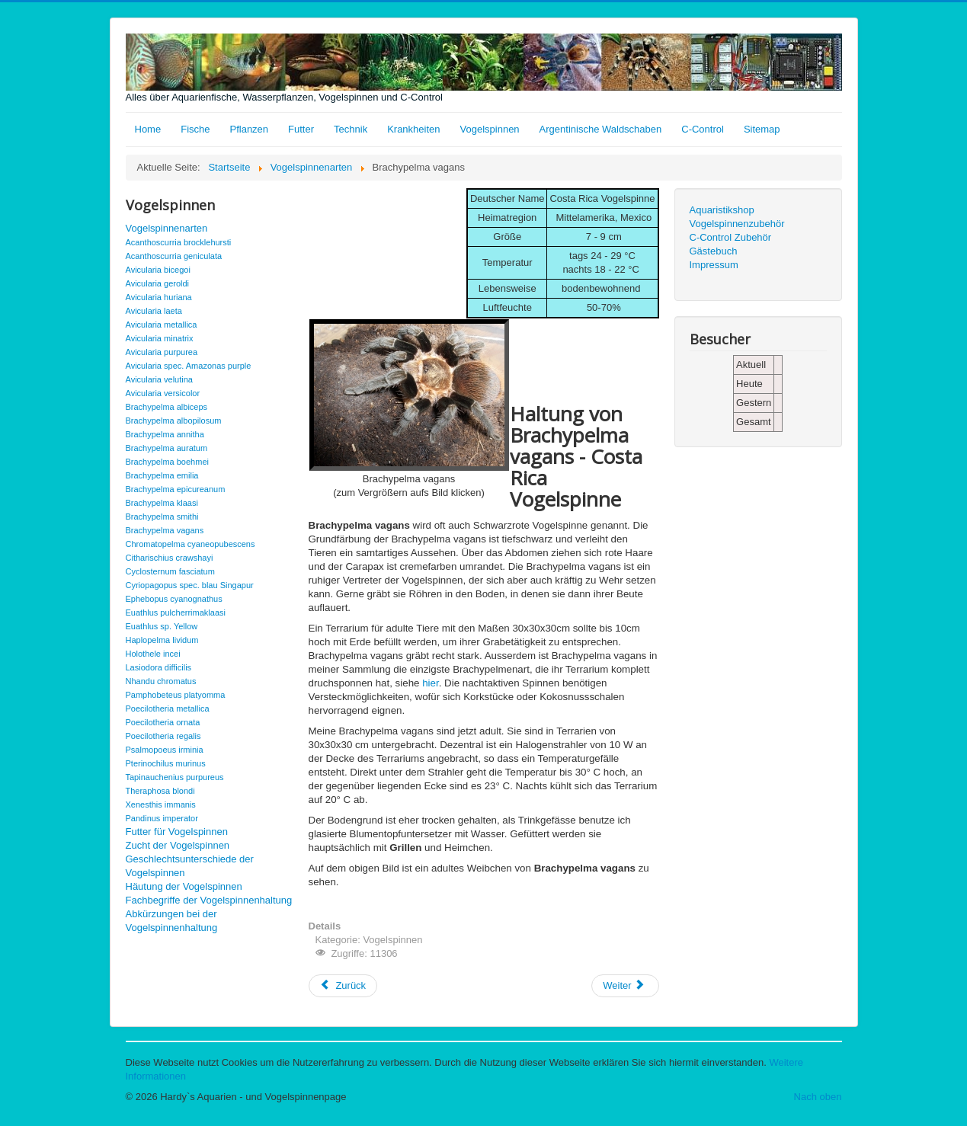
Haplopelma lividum (162, 640)
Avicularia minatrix (160, 338)
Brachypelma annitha (165, 434)
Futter (301, 129)
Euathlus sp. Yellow (162, 626)
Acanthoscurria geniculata (174, 256)
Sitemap (762, 129)
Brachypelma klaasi (162, 502)
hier (430, 683)
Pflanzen (248, 129)
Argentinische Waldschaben (601, 129)
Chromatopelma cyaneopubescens (190, 544)
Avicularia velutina (159, 379)
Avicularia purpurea (162, 352)
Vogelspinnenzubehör (737, 223)
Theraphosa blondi (160, 790)
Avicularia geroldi (158, 283)
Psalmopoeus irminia (164, 749)
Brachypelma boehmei (167, 461)
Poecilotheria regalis (163, 736)
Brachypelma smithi (162, 516)
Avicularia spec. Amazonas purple (188, 365)
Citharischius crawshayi (169, 557)
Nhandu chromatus (161, 681)
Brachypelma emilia (162, 475)
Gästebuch (714, 251)
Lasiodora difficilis (159, 667)
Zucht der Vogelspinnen (178, 845)
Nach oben (818, 1096)
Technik (350, 129)
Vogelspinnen (490, 129)
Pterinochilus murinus (166, 763)
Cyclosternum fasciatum (170, 571)
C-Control (702, 129)
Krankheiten (413, 129)
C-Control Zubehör (731, 237)
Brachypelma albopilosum (174, 420)
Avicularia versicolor (163, 393)
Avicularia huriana (159, 297)
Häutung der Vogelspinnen (184, 886)
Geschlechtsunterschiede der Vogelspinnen (190, 865)
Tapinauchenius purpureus (175, 777)
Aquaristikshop (722, 210)
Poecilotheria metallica (168, 708)
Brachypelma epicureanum (176, 489)
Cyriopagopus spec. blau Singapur (190, 585)
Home (148, 129)
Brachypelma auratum (167, 448)
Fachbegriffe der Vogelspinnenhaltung (209, 900)
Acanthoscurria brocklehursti (179, 242)
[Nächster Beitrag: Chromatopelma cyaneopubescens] (624, 985)
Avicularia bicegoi (158, 269)
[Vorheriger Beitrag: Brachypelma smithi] (343, 985)
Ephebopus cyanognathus (174, 598)
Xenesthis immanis (161, 804)
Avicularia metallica (161, 324)
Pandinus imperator (162, 818)
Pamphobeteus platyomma (176, 694)
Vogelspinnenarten (167, 228)
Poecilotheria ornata (163, 722)
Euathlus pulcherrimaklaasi (176, 612)
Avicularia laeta (154, 310)
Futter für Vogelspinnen (177, 831)
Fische (195, 129)
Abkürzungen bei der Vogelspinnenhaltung (172, 920)
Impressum (714, 264)
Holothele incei (153, 653)
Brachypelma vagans (165, 530)
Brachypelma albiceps (167, 406)
